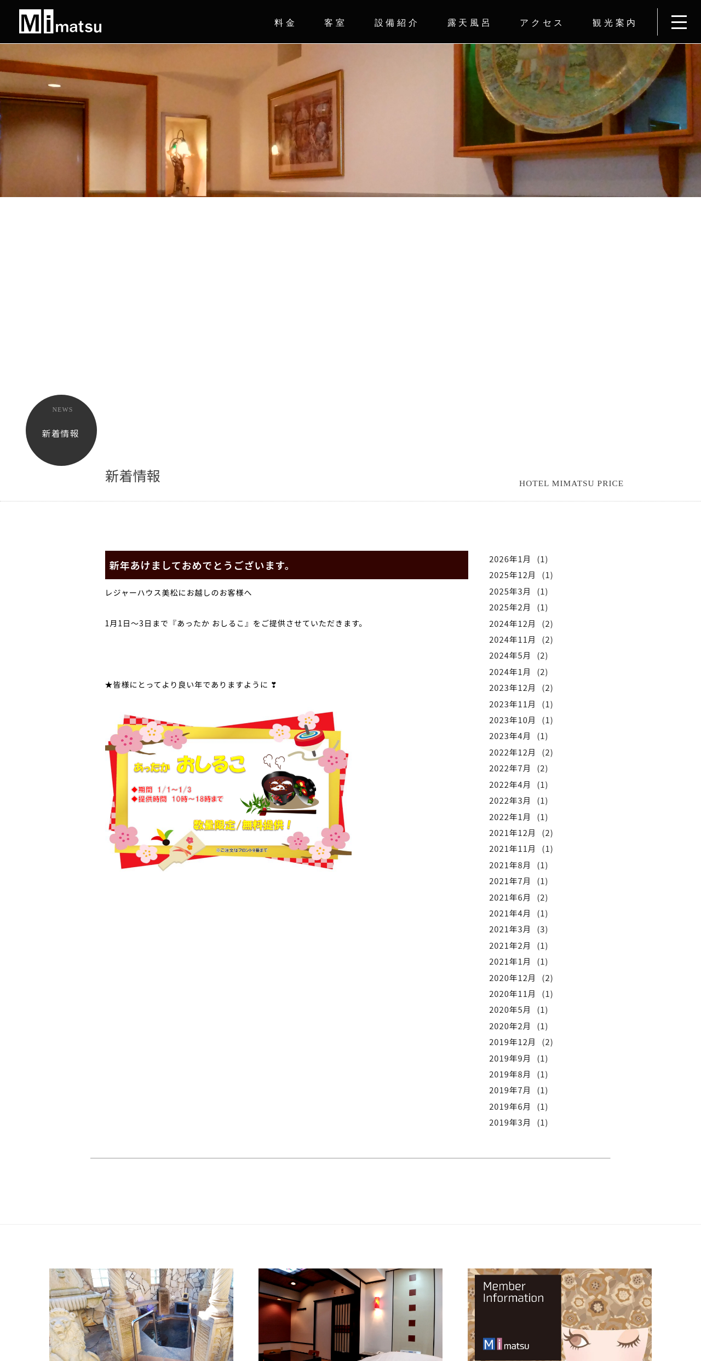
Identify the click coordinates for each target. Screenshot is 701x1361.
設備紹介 (397, 23)
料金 (285, 23)
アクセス (542, 23)
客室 (335, 23)
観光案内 (615, 23)
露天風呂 (470, 23)
